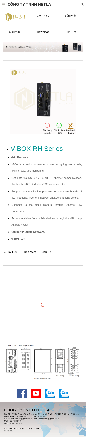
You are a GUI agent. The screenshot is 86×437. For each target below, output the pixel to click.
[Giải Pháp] (15, 32)
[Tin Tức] (71, 32)
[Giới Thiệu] (43, 15)
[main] (43, 194)
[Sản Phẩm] (71, 15)
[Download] (43, 32)
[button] (4, 4)
